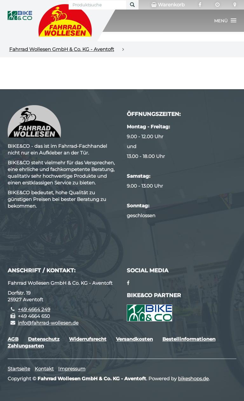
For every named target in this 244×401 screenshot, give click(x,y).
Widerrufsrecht (87, 339)
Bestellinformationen (188, 339)
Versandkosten (134, 339)
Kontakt (44, 369)
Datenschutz (43, 339)
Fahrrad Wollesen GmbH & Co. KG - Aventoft (61, 49)
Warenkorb (168, 5)
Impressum (71, 369)
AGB (13, 339)
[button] (225, 20)
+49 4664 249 (34, 309)
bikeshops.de (193, 379)
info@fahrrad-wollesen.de (48, 323)
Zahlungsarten (26, 346)
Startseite (19, 369)
